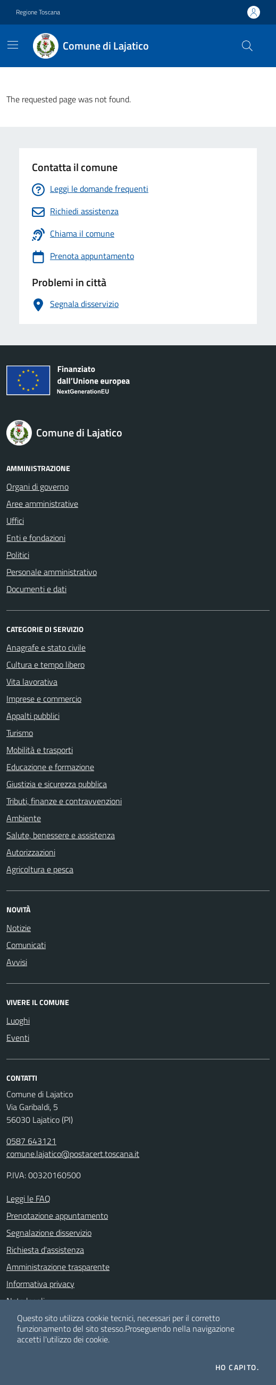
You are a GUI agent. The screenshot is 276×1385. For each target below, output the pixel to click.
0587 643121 (31, 1141)
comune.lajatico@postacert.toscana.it (72, 1153)
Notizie (18, 927)
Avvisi (16, 961)
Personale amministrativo (51, 571)
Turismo (19, 732)
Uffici (15, 520)
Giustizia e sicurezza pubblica (56, 783)
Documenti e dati (36, 588)
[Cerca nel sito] (247, 46)
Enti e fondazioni (35, 537)
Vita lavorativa (31, 681)
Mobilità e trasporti (39, 749)
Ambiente (23, 818)
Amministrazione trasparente (58, 1266)
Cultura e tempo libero (45, 664)
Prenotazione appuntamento (57, 1215)
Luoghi (18, 1020)
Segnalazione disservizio (48, 1232)
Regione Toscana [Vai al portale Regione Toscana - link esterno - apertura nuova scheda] (38, 12)
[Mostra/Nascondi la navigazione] (12, 44)
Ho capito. (237, 1367)
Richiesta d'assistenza (45, 1249)
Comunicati (26, 944)
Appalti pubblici (33, 715)
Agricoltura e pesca (39, 869)
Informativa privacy (40, 1283)
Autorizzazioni (30, 852)
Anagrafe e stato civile (46, 647)
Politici (17, 554)
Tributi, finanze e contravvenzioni (64, 801)
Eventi (17, 1037)
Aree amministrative (42, 503)
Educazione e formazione (50, 766)
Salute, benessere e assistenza (60, 835)
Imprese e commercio (43, 698)
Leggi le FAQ (28, 1198)
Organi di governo (37, 486)
